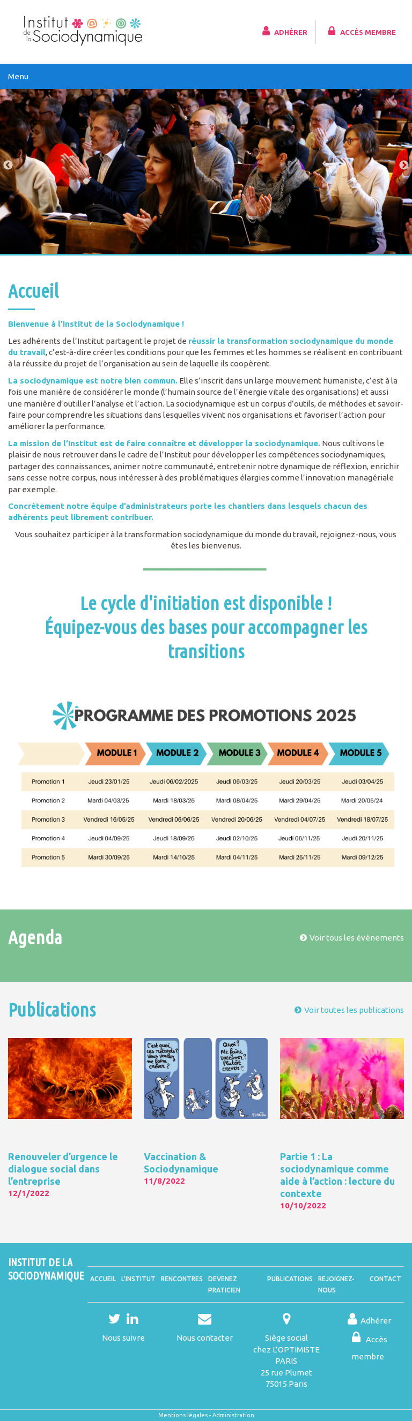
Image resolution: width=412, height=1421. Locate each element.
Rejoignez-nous (336, 1284)
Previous (8, 165)
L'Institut (138, 1278)
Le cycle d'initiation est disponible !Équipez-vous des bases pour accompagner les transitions (206, 627)
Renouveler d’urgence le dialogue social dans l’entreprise (63, 1168)
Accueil (103, 1278)
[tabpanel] (206, 164)
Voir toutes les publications (354, 1009)
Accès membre (361, 31)
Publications (290, 1278)
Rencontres (182, 1278)
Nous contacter (204, 1337)
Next (404, 165)
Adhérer (283, 31)
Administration (233, 1415)
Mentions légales (183, 1415)
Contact (385, 1278)
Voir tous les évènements (357, 937)
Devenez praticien (224, 1284)
